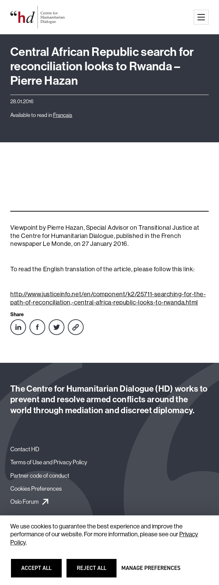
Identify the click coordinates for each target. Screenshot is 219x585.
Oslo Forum (24, 501)
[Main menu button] (201, 17)
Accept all (40, 571)
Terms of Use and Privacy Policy (48, 462)
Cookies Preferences (36, 488)
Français (62, 114)
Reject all (96, 571)
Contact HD (24, 449)
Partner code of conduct (39, 475)
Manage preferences (151, 571)
